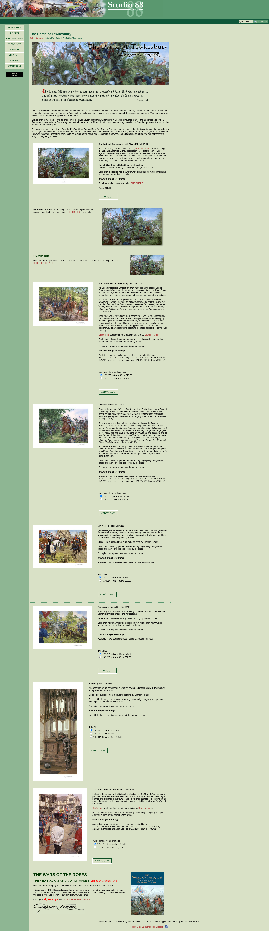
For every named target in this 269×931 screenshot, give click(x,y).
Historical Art (49, 38)
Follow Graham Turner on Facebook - (147, 927)
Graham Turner (142, 148)
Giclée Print (104, 335)
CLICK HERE (137, 183)
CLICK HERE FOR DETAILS (77, 899)
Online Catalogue (36, 38)
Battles (58, 38)
